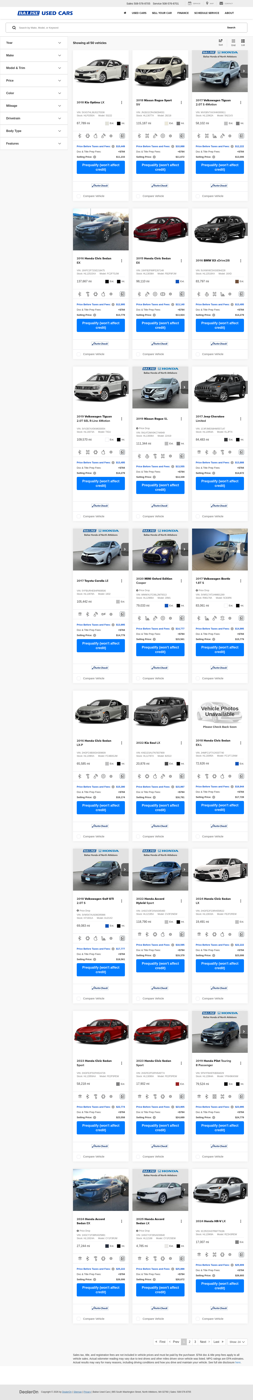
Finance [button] (183, 13)
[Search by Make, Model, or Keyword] (121, 27)
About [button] (229, 13)
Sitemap (78, 1392)
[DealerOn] (29, 1391)
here (238, 1362)
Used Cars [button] (139, 13)
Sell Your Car (162, 13)
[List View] (243, 43)
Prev (174, 1341)
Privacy (87, 1392)
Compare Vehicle (93, 196)
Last (218, 1341)
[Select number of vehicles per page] (237, 1342)
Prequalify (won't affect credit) (100, 167)
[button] (125, 71)
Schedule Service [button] (206, 13)
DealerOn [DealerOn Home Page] (67, 1392)
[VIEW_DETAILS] (220, 711)
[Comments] (122, 135)
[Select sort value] (222, 43)
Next (205, 1341)
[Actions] (121, 102)
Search (231, 27)
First (160, 1341)
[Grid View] (232, 43)
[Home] (125, 13)
